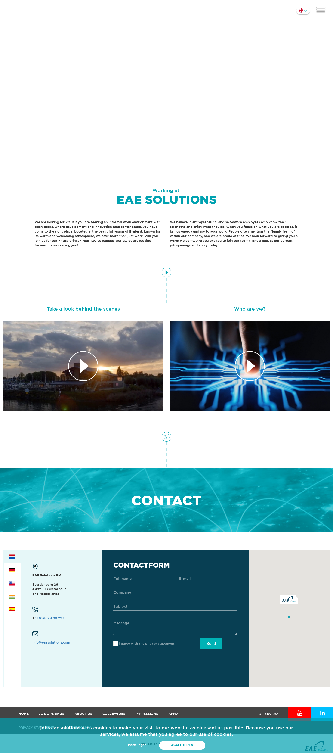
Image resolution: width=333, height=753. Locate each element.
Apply (173, 714)
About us (83, 714)
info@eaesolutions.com (51, 642)
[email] (208, 579)
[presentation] (148, 661)
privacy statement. (160, 643)
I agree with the (147, 643)
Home (23, 714)
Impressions (147, 714)
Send (211, 643)
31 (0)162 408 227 (49, 618)
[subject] (175, 607)
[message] (175, 625)
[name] (142, 579)
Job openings (51, 714)
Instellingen (137, 745)
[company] (175, 593)
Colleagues (113, 714)
